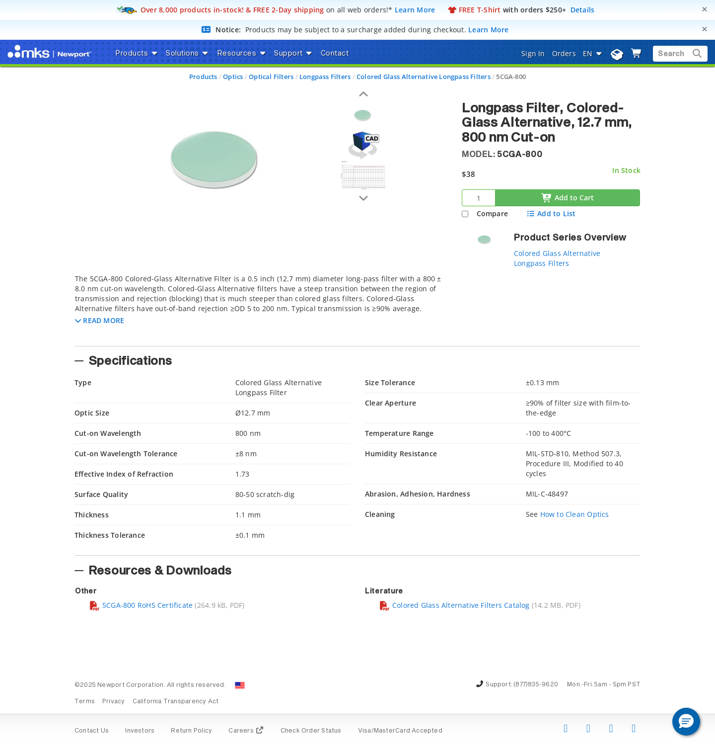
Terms (84, 702)
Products (203, 76)
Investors (139, 731)
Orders (564, 53)
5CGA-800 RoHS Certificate (141, 605)
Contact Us (91, 731)
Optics (233, 76)
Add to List (550, 213)
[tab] (260, 307)
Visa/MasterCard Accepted (400, 731)
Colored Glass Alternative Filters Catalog (454, 605)
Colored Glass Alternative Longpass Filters (424, 76)
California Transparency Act (176, 702)
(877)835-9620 (535, 685)
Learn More (415, 9)
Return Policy (191, 731)
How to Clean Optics (574, 514)
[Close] (705, 9)
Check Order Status (311, 731)
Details (583, 9)
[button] (99, 320)
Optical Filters (271, 76)
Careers (246, 731)
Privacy (113, 702)
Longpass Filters (325, 76)
